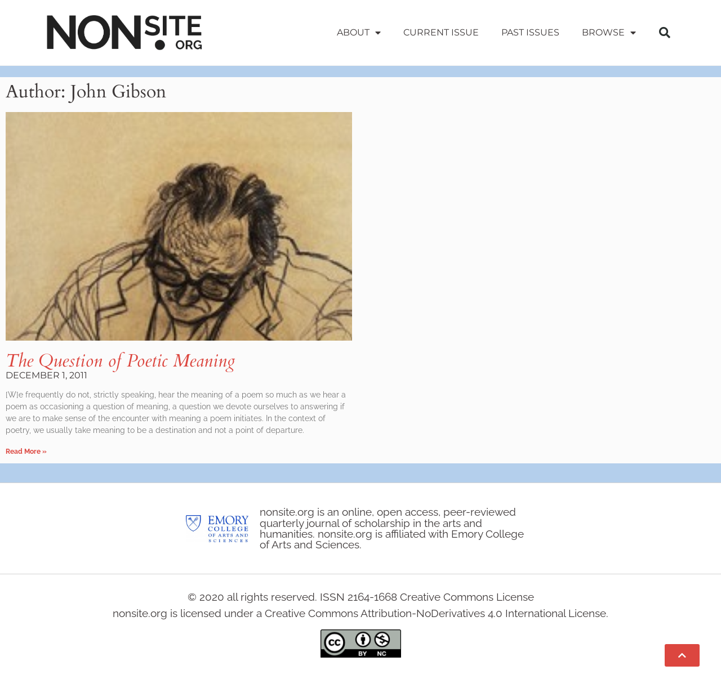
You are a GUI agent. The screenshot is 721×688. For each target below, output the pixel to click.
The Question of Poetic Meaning (120, 361)
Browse (609, 33)
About (359, 33)
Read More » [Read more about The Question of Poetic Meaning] (26, 451)
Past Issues (530, 32)
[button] (664, 32)
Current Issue (441, 32)
